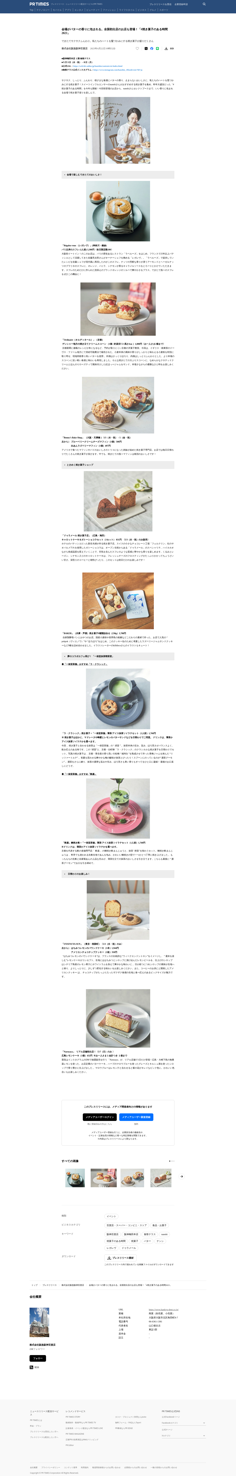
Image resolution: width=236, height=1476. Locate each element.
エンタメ (78, 9)
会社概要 (34, 1467)
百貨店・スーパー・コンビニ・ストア (127, 1225)
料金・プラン (35, 1426)
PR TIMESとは (36, 1420)
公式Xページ (167, 1429)
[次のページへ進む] (181, 1176)
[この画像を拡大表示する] (75, 1178)
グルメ (153, 9)
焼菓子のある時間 (116, 1241)
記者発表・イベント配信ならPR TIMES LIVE (84, 1428)
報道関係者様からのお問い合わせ (106, 1467)
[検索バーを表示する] (204, 4)
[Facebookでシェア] (151, 48)
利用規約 (84, 1467)
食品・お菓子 (159, 1225)
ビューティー (93, 9)
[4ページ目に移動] (173, 1161)
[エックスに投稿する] (146, 48)
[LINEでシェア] (157, 48)
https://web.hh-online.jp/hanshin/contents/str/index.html (97, 66)
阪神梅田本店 (131, 1234)
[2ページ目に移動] (171, 1161)
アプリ (68, 9)
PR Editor (70, 1445)
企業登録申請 (181, 4)
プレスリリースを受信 (160, 4)
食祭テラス (150, 1234)
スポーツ (163, 9)
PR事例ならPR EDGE (124, 1428)
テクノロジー (43, 9)
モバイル (57, 9)
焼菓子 (134, 1241)
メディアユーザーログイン (100, 1117)
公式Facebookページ (171, 1417)
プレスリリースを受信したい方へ (44, 1431)
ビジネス (142, 9)
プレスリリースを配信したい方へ (44, 1437)
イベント (111, 1216)
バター (147, 1241)
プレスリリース (49, 1285)
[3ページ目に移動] (172, 1161)
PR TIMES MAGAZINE (75, 1434)
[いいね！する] (137, 48)
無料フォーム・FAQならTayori (128, 1422)
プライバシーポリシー (50, 1467)
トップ (34, 1285)
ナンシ (160, 1241)
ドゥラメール (129, 1248)
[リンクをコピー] (171, 48)
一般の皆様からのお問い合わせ (164, 1467)
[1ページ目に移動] (169, 1161)
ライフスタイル (126, 9)
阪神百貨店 (112, 1234)
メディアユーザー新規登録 (136, 1117)
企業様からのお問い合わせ (135, 1467)
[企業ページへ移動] (39, 1323)
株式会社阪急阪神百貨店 (73, 1285)
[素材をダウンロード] (166, 48)
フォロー (38, 1358)
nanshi (164, 1234)
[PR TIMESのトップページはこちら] (66, 4)
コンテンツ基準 (70, 1467)
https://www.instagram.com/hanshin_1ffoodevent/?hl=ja (118, 70)
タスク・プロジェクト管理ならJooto (130, 1417)
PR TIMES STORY (73, 1417)
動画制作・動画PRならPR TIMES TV (81, 1422)
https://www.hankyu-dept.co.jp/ (163, 1309)
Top (31, 9)
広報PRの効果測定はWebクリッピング (82, 1439)
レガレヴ (111, 1248)
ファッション (109, 9)
